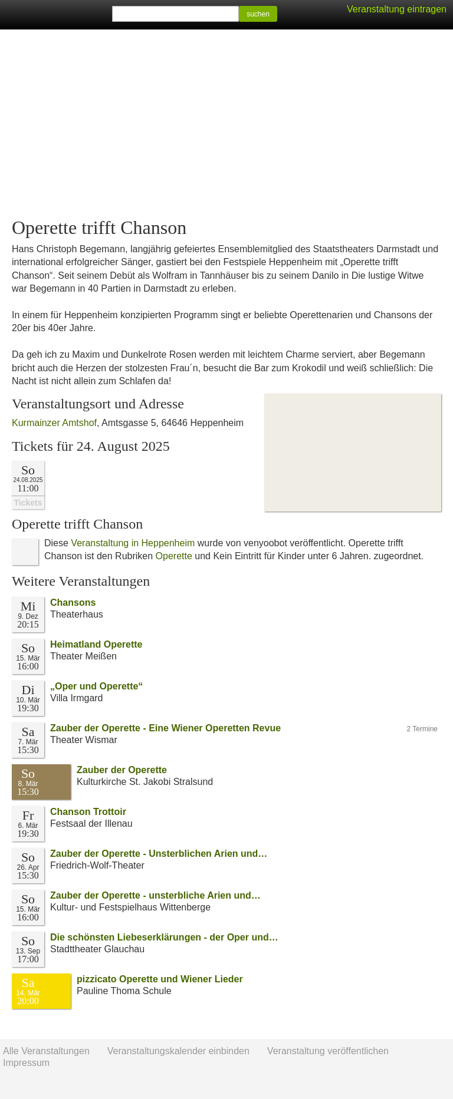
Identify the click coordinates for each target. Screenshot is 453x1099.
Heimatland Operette (96, 644)
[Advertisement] (226, 123)
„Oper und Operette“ (96, 686)
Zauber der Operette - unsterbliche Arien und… (155, 895)
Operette (174, 556)
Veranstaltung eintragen (397, 9)
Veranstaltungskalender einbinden (178, 1051)
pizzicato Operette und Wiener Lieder (160, 979)
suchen (258, 14)
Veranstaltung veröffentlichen (328, 1051)
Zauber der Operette (122, 770)
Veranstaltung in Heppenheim (133, 543)
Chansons (73, 603)
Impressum (26, 1063)
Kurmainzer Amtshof (54, 423)
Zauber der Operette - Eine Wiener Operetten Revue (165, 728)
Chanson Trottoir (88, 812)
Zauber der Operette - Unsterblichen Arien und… (158, 854)
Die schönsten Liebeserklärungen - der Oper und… (164, 937)
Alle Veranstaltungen (46, 1051)
